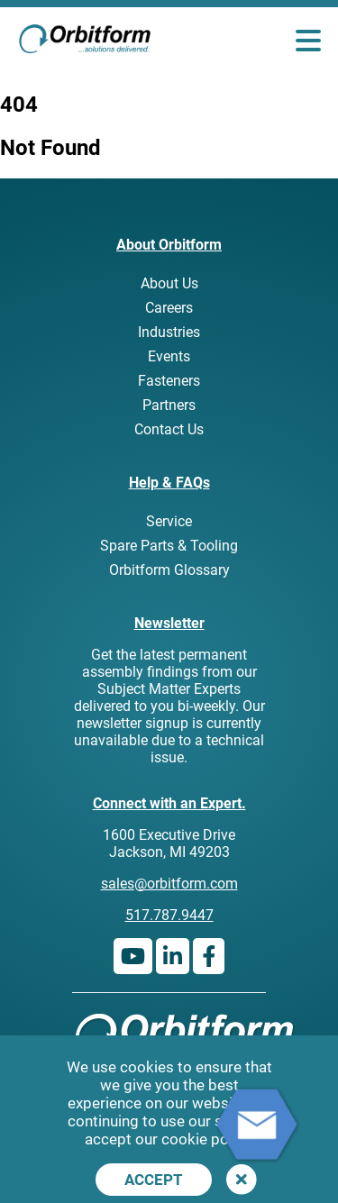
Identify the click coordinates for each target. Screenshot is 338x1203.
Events (169, 356)
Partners (169, 405)
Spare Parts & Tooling (169, 545)
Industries (169, 332)
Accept (153, 1180)
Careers (169, 307)
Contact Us (169, 429)
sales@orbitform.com (169, 883)
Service (169, 521)
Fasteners (169, 380)
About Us (169, 283)
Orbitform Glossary (169, 570)
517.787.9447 (169, 915)
